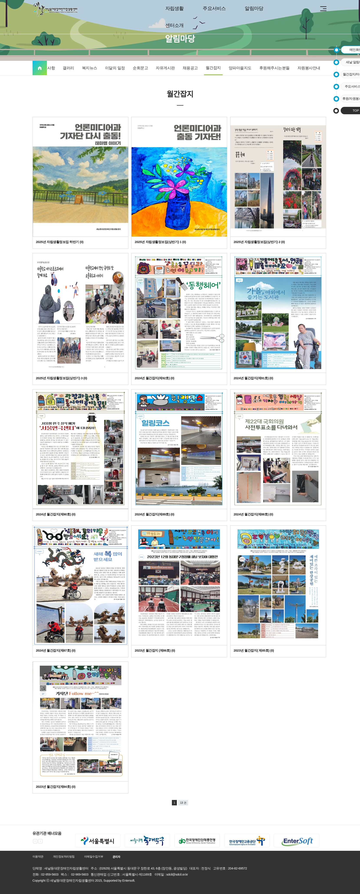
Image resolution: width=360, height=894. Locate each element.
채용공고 (190, 68)
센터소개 (174, 25)
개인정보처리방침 (64, 856)
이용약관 (38, 856)
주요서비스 (214, 8)
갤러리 (68, 68)
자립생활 (174, 8)
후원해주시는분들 (274, 68)
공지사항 (47, 68)
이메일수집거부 (93, 856)
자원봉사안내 (309, 68)
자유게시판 (165, 68)
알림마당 (254, 8)
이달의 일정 (115, 68)
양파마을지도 (240, 68)
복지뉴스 (89, 68)
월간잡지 (213, 68)
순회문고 (140, 68)
